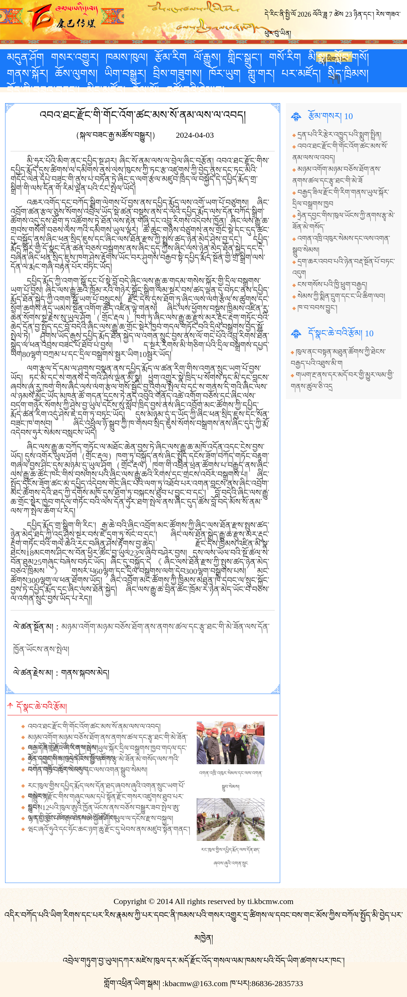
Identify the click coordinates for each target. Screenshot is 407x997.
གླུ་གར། (261, 74)
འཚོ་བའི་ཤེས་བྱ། (195, 90)
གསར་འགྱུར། (75, 57)
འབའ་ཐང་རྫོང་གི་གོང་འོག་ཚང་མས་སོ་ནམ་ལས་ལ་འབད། (94, 726)
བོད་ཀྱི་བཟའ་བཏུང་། (43, 90)
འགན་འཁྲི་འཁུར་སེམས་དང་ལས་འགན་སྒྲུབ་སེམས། (88, 770)
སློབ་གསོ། (351, 57)
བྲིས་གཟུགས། (177, 74)
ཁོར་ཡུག (225, 74)
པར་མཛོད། (301, 74)
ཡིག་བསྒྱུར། (125, 74)
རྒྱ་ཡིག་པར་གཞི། (334, 59)
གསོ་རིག (285, 57)
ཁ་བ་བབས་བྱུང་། (317, 308)
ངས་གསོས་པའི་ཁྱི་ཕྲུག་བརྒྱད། (332, 285)
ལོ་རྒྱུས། (207, 57)
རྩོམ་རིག (171, 57)
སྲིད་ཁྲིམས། (348, 74)
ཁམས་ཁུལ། (126, 57)
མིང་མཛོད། (105, 90)
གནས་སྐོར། (27, 74)
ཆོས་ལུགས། (76, 74)
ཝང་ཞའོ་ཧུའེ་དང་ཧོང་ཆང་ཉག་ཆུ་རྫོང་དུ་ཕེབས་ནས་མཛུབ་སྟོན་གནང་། (109, 829)
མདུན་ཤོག (25, 57)
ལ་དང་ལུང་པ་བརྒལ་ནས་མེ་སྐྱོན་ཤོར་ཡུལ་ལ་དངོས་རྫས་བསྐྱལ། (100, 818)
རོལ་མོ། (145, 90)
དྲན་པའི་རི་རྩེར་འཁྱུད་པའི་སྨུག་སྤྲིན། (339, 135)
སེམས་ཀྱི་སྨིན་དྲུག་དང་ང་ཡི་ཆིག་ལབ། (341, 296)
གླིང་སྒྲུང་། (245, 57)
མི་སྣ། (318, 57)
